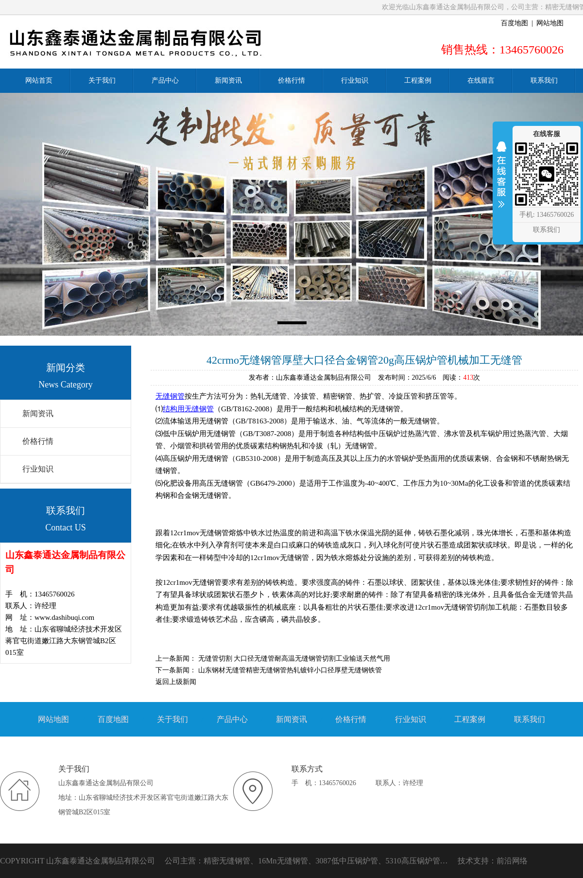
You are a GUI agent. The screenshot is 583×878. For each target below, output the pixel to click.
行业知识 (37, 469)
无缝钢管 (170, 396)
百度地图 (514, 23)
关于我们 (172, 719)
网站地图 (550, 23)
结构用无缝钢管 (188, 409)
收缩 (501, 180)
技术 (465, 861)
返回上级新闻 (175, 681)
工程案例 (469, 719)
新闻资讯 (37, 413)
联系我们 (529, 719)
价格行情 (37, 441)
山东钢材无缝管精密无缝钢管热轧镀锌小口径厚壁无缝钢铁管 (290, 670)
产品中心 (232, 719)
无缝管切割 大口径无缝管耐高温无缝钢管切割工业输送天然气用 (294, 658)
